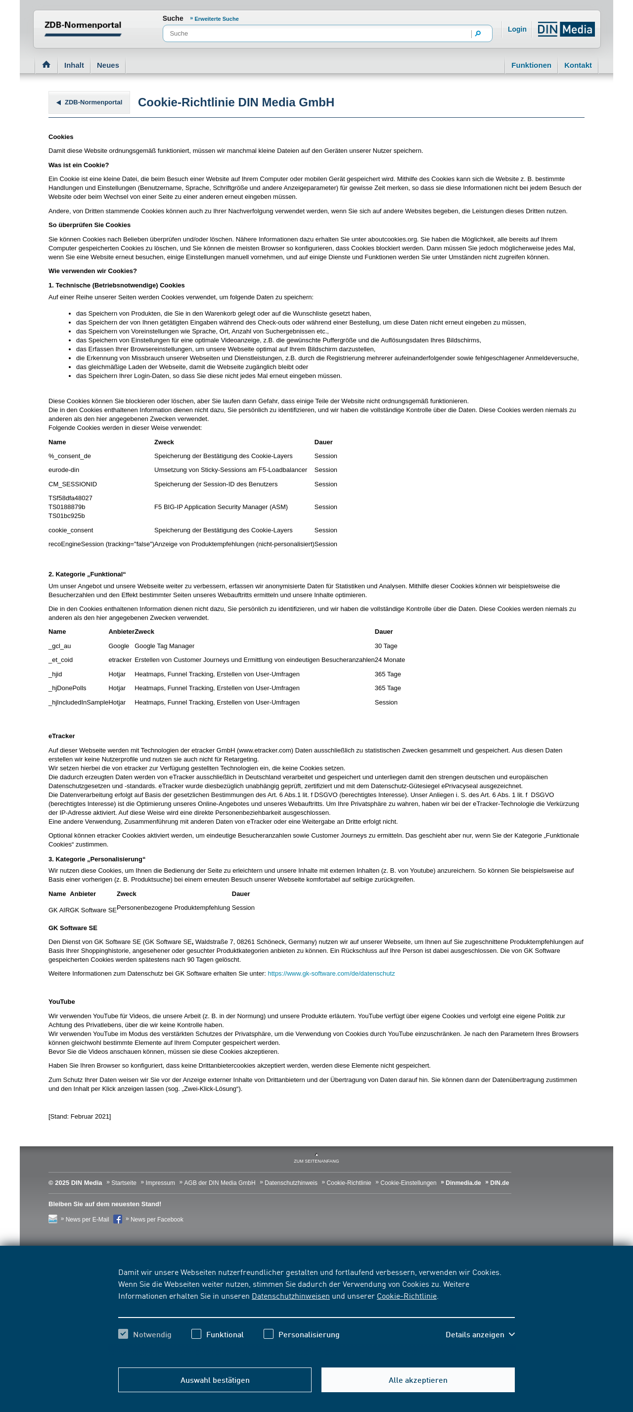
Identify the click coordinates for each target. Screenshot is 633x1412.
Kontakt (578, 65)
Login (517, 29)
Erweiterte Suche (217, 19)
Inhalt (74, 65)
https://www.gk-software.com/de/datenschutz (331, 973)
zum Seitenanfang (316, 1161)
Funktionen (531, 65)
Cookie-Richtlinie (407, 1295)
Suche (173, 18)
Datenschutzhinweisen (291, 1295)
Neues (108, 65)
